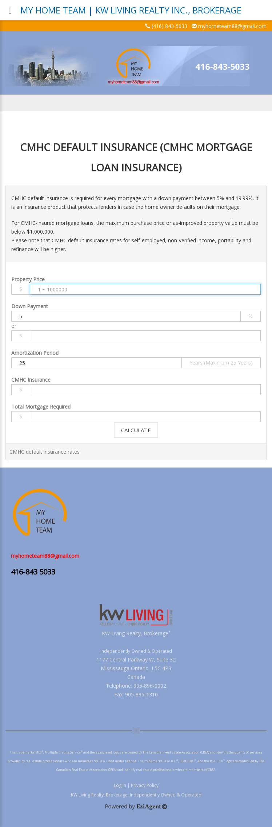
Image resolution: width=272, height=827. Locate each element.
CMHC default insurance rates (44, 451)
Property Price (28, 279)
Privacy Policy (145, 785)
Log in (120, 785)
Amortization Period (35, 352)
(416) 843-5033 (169, 26)
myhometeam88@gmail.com (232, 26)
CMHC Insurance (31, 379)
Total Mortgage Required (41, 406)
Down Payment (29, 306)
